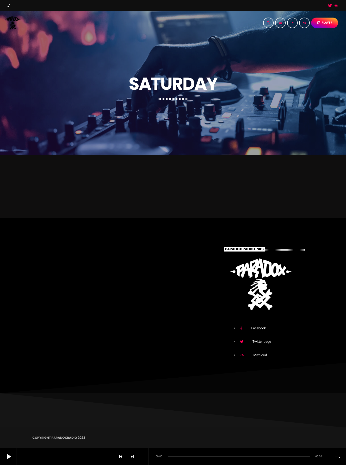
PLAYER (324, 23)
